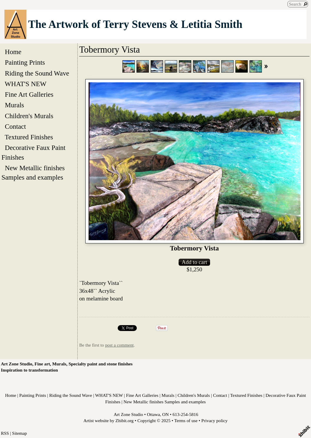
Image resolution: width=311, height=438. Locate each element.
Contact (15, 126)
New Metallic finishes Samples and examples (33, 172)
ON (165, 414)
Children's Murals (29, 116)
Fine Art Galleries (29, 94)
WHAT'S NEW (25, 84)
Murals (14, 105)
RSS (5, 433)
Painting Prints (24, 62)
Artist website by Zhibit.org (109, 420)
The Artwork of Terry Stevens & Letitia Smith (135, 24)
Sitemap (19, 433)
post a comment (119, 344)
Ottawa (153, 414)
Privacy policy (214, 420)
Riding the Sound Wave (36, 73)
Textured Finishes (28, 137)
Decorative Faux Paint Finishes (33, 152)
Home (13, 52)
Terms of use (185, 420)
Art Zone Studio (128, 414)
